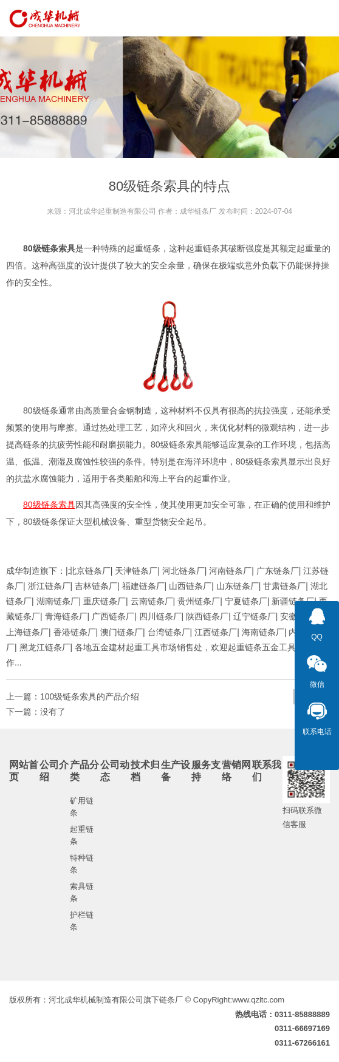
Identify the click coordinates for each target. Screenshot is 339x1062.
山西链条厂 (190, 586)
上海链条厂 (27, 632)
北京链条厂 (89, 571)
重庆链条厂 (104, 601)
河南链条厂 (230, 571)
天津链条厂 (136, 571)
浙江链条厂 (49, 586)
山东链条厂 (237, 586)
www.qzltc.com (258, 999)
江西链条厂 (215, 632)
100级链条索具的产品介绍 (89, 696)
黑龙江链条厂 (44, 647)
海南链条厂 (263, 632)
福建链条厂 (143, 586)
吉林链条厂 (96, 586)
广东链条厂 (277, 571)
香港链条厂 (74, 632)
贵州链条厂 (198, 601)
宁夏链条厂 (246, 601)
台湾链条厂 (169, 632)
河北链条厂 (183, 571)
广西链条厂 (113, 616)
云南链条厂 (152, 601)
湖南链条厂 (57, 601)
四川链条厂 (160, 616)
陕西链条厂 (207, 616)
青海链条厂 (66, 616)
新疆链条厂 (293, 601)
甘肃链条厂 (284, 586)
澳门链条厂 (121, 632)
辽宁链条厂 (254, 616)
